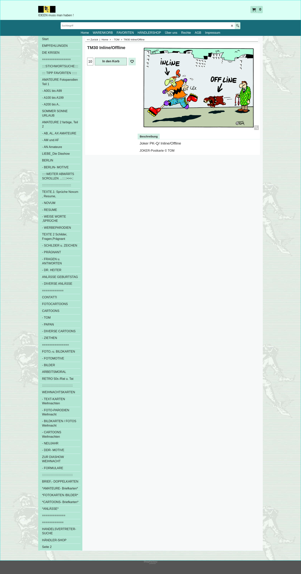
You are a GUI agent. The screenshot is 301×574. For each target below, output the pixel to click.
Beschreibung (149, 136)
